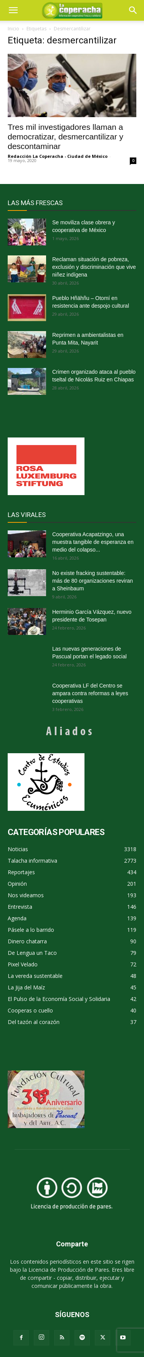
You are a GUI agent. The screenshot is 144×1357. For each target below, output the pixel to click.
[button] (133, 10)
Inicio (13, 28)
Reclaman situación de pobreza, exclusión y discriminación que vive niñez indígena (94, 267)
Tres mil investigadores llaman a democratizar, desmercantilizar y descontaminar (65, 137)
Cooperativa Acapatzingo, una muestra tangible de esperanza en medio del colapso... (93, 542)
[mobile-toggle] (13, 10)
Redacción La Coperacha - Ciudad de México (58, 156)
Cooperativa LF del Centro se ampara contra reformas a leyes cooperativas (90, 693)
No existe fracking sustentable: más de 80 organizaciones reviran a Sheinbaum (92, 581)
